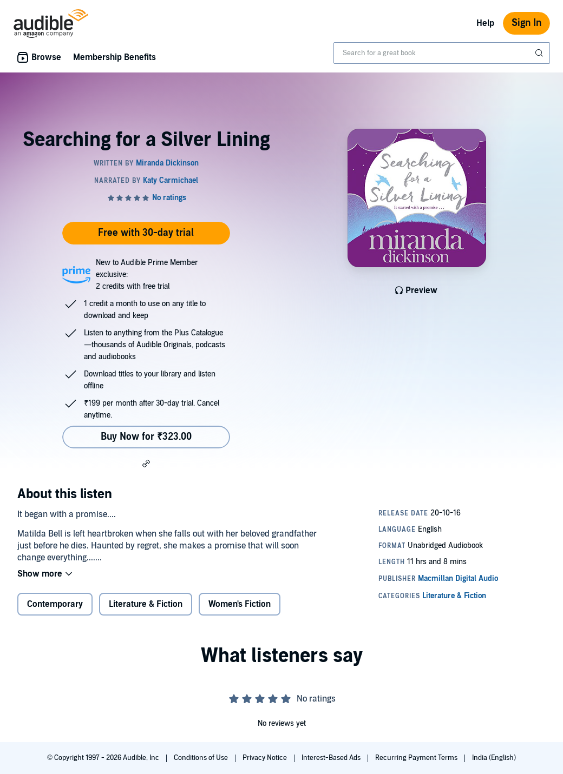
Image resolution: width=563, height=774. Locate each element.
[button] (146, 463)
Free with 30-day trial (146, 233)
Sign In (526, 23)
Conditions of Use (202, 757)
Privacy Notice (266, 757)
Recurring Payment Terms (417, 757)
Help (485, 23)
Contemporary (55, 604)
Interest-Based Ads (332, 757)
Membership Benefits (114, 57)
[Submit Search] (540, 53)
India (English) (494, 757)
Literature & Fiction (145, 604)
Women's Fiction (239, 604)
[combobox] (441, 53)
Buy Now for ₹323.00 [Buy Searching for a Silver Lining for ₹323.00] (146, 436)
